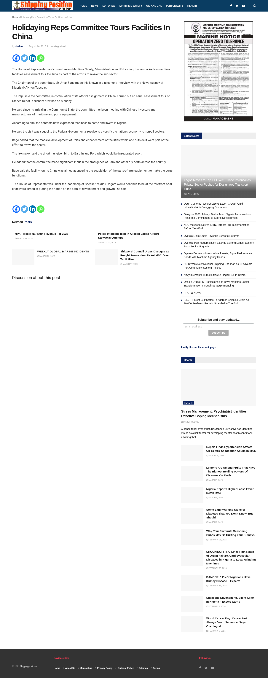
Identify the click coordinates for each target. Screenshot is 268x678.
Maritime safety (130, 5)
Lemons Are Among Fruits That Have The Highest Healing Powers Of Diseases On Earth (230, 470)
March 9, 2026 (214, 479)
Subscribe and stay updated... (218, 319)
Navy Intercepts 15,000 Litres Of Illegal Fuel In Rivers (214, 274)
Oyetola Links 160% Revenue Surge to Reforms (211, 235)
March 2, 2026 (214, 522)
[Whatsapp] (40, 58)
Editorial (108, 5)
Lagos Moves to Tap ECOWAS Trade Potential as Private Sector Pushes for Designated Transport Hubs (217, 184)
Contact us (86, 667)
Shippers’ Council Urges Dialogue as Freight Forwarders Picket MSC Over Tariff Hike (144, 255)
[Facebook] (16, 58)
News (94, 5)
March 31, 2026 (24, 238)
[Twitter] (24, 58)
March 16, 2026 (190, 421)
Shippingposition (28, 666)
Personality (174, 5)
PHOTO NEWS (192, 292)
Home (83, 5)
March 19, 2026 (129, 264)
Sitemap (143, 667)
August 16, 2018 (37, 46)
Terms (156, 667)
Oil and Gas (154, 5)
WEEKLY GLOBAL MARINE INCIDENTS (63, 251)
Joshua (19, 46)
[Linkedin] (32, 58)
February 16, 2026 (216, 585)
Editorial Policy (125, 667)
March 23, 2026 (46, 256)
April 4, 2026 (191, 194)
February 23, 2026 (216, 539)
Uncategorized (58, 46)
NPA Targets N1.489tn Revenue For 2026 (41, 233)
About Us (70, 667)
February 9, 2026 (216, 606)
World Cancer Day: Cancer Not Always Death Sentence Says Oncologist (226, 621)
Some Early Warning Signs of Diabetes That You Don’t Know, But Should (229, 512)
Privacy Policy (104, 667)
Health (192, 5)
